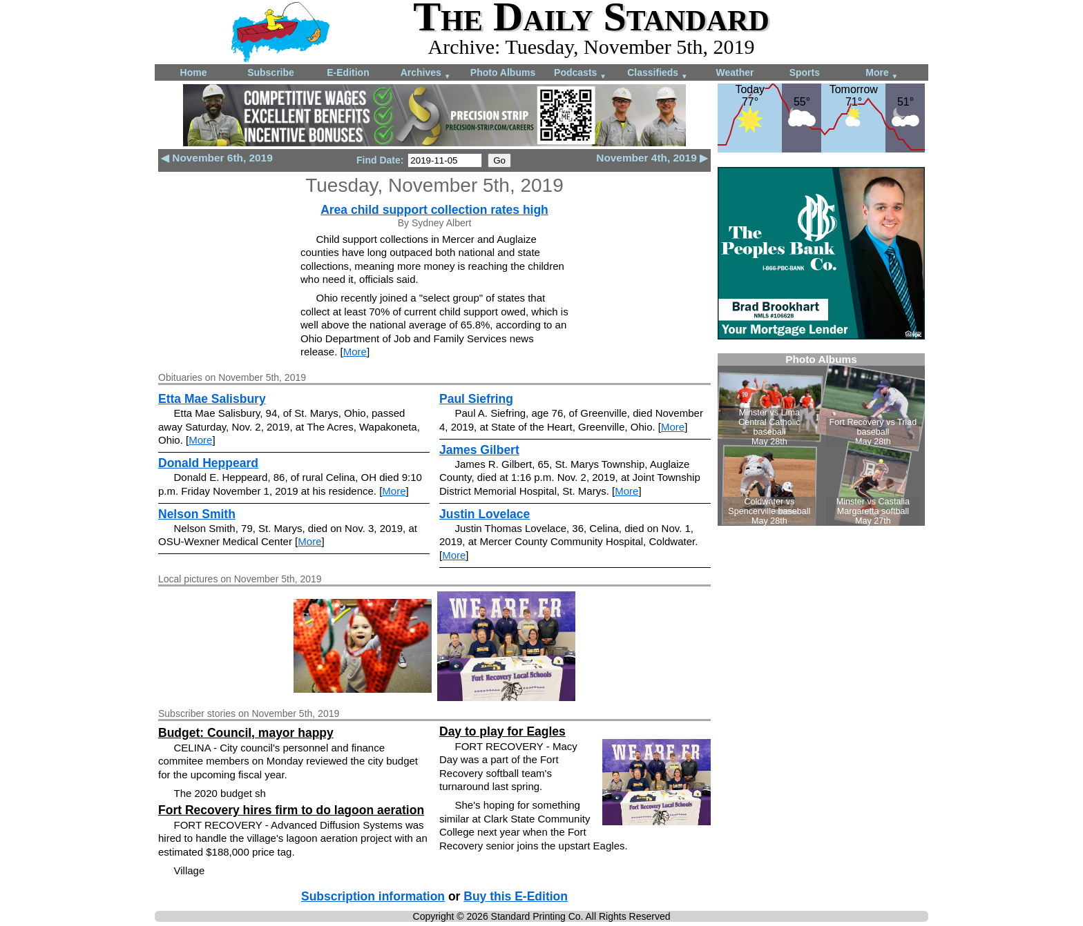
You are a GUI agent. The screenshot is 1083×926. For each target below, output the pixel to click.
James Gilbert (479, 450)
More (881, 73)
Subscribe (270, 72)
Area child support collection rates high (434, 210)
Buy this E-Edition (515, 896)
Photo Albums (502, 72)
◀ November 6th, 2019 (217, 158)
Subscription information (373, 896)
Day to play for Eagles (502, 731)
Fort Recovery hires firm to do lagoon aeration (291, 810)
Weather (735, 72)
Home (193, 72)
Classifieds (657, 73)
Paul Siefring (476, 399)
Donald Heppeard (208, 463)
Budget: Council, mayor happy (246, 733)
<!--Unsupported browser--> (821, 439)
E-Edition (348, 72)
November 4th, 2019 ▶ (652, 158)
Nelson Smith (197, 514)
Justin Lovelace (484, 514)
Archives (426, 73)
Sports (804, 72)
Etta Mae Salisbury (212, 399)
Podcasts (580, 73)
